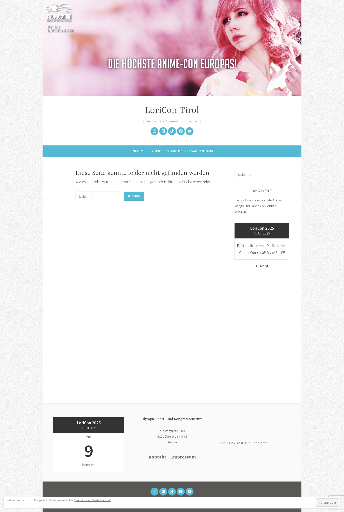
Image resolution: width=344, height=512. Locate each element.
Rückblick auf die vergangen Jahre (183, 151)
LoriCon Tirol (172, 111)
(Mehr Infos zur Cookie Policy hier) (93, 500)
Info (136, 151)
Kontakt (157, 457)
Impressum (183, 457)
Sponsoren (259, 443)
